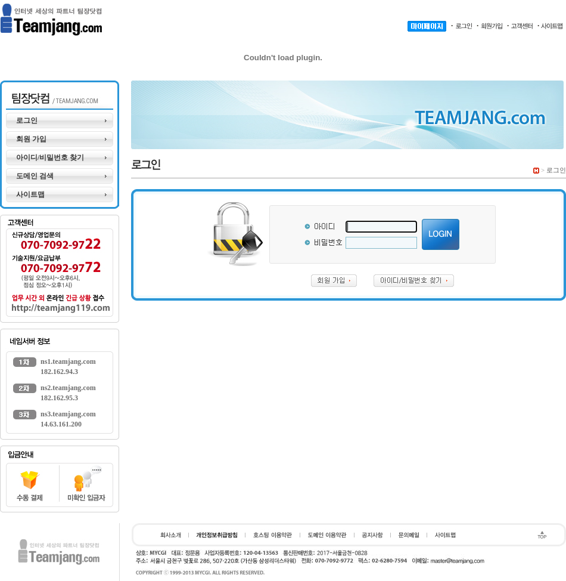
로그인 (27, 120)
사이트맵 (30, 194)
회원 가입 (31, 139)
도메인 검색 (35, 176)
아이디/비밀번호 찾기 (50, 157)
